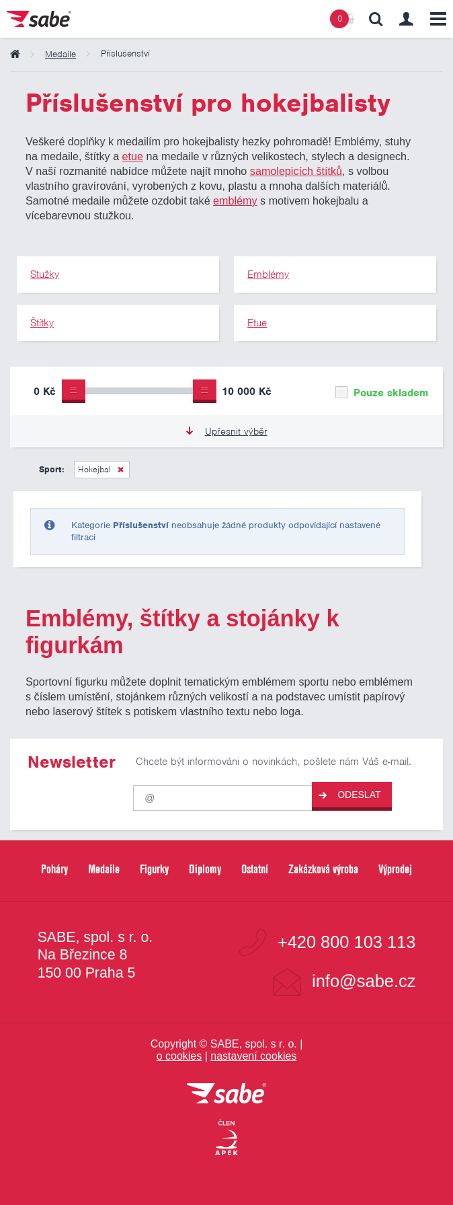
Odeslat (349, 795)
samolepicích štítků (296, 171)
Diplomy (205, 869)
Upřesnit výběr (226, 431)
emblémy (235, 200)
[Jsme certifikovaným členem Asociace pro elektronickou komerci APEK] (226, 1138)
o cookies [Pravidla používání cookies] (179, 1056)
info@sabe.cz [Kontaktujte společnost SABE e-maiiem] (363, 981)
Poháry (54, 869)
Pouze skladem (381, 393)
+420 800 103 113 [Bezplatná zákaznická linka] (346, 942)
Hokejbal (94, 469)
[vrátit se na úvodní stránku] (226, 1094)
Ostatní (254, 869)
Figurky (154, 869)
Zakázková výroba (323, 869)
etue (132, 156)
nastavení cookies (253, 1056)
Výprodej (395, 869)
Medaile (104, 869)
